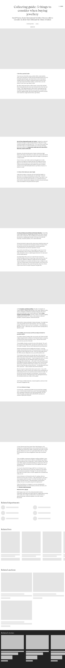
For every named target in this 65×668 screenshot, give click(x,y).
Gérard (26, 489)
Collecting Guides (30, 23)
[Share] (61, 6)
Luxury (37, 23)
